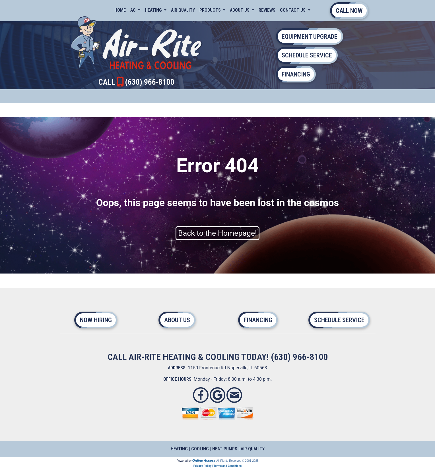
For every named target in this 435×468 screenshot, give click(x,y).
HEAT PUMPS (224, 449)
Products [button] (210, 10)
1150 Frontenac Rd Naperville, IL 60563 (227, 367)
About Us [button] (240, 10)
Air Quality (183, 10)
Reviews (267, 10)
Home (120, 10)
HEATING (179, 449)
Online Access (204, 461)
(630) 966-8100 (149, 82)
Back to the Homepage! (217, 233)
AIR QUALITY (253, 449)
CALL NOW (349, 10)
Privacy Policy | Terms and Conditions (217, 465)
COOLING (200, 449)
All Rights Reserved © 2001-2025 (237, 460)
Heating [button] (154, 10)
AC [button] (133, 10)
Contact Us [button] (293, 10)
